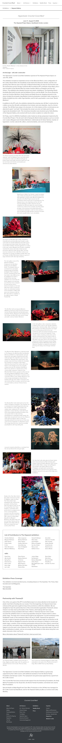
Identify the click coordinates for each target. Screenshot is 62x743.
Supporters (8, 718)
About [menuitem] (18, 3)
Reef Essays (9, 722)
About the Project (10, 708)
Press (34, 711)
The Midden (22, 714)
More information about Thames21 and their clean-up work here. (22, 634)
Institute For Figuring (11, 716)
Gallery (8, 710)
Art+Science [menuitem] (26, 3)
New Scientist (7, 589)
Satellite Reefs (36, 708)
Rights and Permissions (51, 710)
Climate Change (23, 710)
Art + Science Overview (25, 708)
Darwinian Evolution (24, 718)
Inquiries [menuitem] (55, 3)
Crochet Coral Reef (9, 3)
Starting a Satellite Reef (51, 714)
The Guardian (7, 587)
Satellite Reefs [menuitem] (43, 3)
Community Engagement (25, 720)
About (7, 706)
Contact (48, 708)
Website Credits (50, 718)
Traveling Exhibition (10, 712)
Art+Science (23, 706)
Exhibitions (6, 8)
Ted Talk (8, 720)
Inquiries (48, 706)
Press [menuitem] (49, 3)
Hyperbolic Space (23, 716)
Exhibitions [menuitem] (35, 3)
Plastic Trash (22, 712)
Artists (7, 714)
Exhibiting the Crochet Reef (52, 712)
